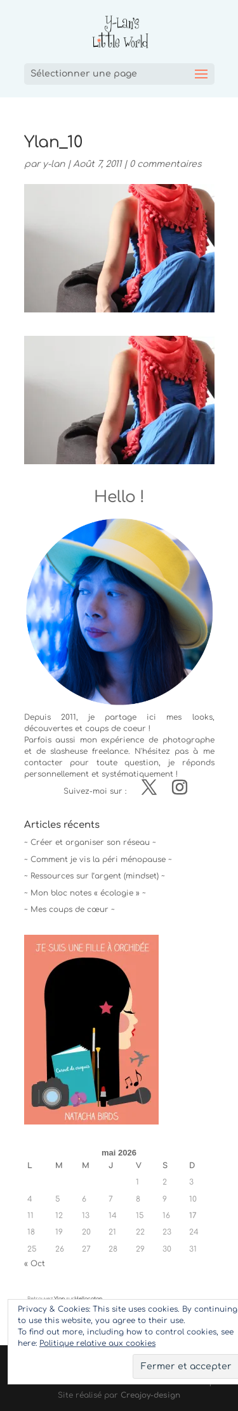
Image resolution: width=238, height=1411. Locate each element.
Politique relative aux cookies (97, 1343)
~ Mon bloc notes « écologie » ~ (85, 893)
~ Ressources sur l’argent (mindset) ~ (94, 876)
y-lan (54, 164)
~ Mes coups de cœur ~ (69, 909)
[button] (119, 400)
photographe (188, 740)
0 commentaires (165, 164)
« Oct (34, 1263)
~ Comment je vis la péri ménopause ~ (98, 859)
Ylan (59, 1299)
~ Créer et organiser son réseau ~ (90, 842)
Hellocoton (88, 1299)
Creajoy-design (150, 1395)
